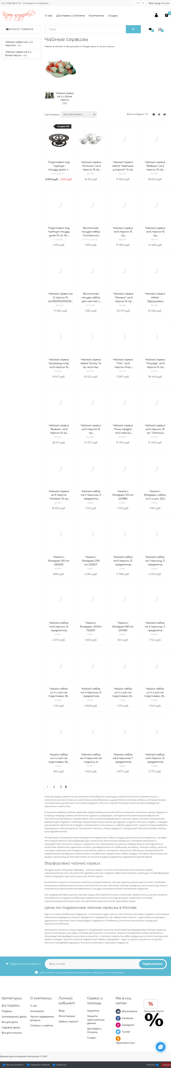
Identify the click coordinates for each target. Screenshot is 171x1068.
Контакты (96, 15)
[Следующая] (65, 786)
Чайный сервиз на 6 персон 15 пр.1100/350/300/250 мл (60, 297)
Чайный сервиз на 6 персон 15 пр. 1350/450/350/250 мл (123, 231)
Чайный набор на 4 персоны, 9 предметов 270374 (91, 692)
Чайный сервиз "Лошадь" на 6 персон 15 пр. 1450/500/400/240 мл (155, 363)
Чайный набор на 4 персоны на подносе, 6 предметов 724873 (91, 758)
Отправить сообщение (35, 3)
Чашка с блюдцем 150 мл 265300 (58, 560)
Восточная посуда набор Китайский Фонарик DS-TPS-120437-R (91, 231)
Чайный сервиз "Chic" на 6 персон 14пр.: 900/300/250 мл (123, 363)
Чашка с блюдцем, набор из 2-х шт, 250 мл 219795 (155, 495)
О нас (49, 15)
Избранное (61, 1065)
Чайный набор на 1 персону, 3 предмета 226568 (155, 560)
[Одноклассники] (118, 1038)
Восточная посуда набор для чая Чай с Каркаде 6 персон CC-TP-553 (90, 297)
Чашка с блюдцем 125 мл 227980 (123, 495)
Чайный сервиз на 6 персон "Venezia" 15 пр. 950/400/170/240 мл (58, 495)
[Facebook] (118, 1018)
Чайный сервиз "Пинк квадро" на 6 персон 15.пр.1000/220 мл (123, 429)
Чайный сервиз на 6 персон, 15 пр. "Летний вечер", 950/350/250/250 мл (154, 429)
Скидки (113, 15)
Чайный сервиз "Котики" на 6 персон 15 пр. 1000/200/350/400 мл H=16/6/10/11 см (91, 166)
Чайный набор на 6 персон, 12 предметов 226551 (123, 560)
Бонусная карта (154, 1011)
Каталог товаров (21, 29)
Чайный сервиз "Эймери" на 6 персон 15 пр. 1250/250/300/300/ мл (123, 297)
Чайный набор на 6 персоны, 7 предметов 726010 (123, 758)
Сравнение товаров (40, 1065)
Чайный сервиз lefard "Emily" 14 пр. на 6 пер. (91, 363)
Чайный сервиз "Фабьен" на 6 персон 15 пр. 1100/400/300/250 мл (155, 166)
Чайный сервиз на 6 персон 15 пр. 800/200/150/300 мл (90, 429)
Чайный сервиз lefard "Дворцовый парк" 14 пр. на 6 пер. (155, 297)
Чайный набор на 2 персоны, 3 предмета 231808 (91, 495)
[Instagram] (118, 1025)
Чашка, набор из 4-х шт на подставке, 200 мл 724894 (155, 692)
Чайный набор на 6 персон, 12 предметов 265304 (58, 626)
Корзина (151, 1065)
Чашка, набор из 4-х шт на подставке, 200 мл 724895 (122, 692)
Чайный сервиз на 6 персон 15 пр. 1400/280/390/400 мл (155, 231)
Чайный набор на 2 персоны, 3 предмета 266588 (155, 626)
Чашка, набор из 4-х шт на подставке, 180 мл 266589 (59, 692)
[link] (153, 114)
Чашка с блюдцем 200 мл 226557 (91, 560)
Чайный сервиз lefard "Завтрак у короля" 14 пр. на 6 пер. (123, 166)
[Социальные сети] (160, 1047)
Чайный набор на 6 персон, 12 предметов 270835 (155, 758)
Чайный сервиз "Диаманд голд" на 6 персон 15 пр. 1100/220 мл (58, 363)
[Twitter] (118, 1031)
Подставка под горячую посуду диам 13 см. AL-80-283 (59, 231)
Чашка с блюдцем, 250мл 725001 (91, 626)
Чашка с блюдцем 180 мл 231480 (123, 626)
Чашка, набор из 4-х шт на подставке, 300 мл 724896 (58, 758)
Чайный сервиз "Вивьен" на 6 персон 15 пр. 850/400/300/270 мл (59, 429)
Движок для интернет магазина (19, 1056)
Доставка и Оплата (70, 15)
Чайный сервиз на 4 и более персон (65, 96)
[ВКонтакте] (118, 1011)
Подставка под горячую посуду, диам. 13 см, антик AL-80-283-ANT (59, 166)
